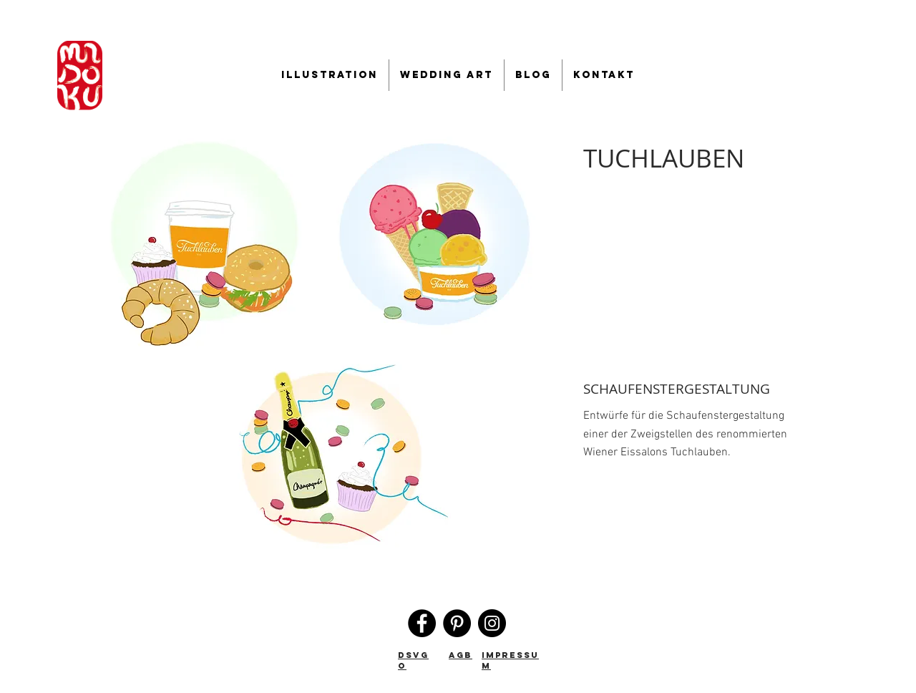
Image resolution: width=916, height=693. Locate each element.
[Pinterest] (457, 623)
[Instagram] (492, 623)
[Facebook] (422, 623)
